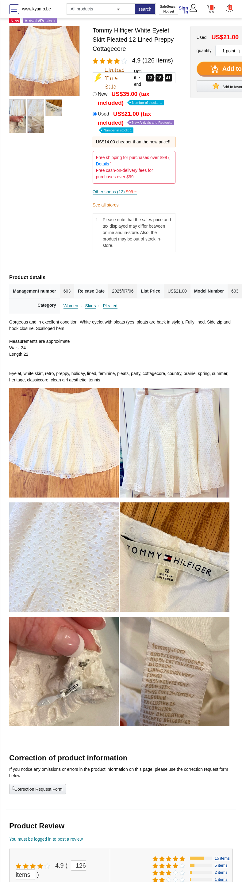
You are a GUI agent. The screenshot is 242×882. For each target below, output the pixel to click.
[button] (229, 8)
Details (102, 163)
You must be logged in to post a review (46, 839)
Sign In (183, 10)
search (144, 9)
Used (136, 121)
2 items (221, 872)
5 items (221, 865)
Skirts (90, 305)
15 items (222, 858)
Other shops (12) (115, 191)
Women (70, 305)
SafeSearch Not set (168, 9)
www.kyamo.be (36, 8)
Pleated (110, 305)
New (131, 98)
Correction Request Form (38, 788)
